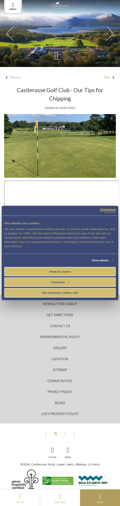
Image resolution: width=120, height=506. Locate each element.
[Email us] (68, 452)
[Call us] (53, 452)
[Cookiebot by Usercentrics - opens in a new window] (98, 210)
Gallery (60, 348)
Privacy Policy (59, 391)
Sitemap (60, 370)
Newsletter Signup (60, 304)
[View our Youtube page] (74, 434)
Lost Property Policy (59, 414)
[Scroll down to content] (56, 55)
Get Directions (60, 315)
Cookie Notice (59, 381)
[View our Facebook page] (46, 434)
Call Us (20, 497)
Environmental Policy (60, 337)
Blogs (60, 403)
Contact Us (60, 326)
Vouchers (60, 497)
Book (100, 497)
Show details (100, 260)
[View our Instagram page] (65, 434)
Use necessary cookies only (60, 292)
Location (60, 359)
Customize (60, 282)
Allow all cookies (60, 271)
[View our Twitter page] (56, 434)
